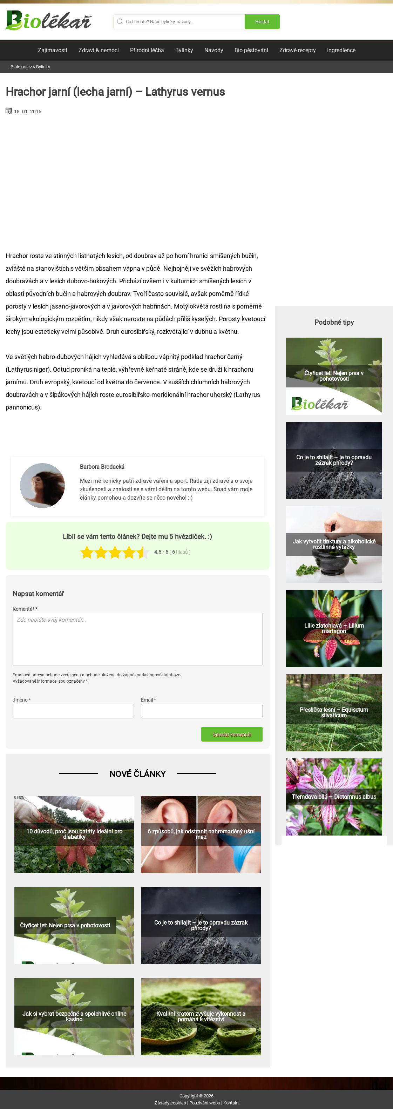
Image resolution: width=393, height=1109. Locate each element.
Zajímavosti (52, 50)
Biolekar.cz (21, 66)
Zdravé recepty (297, 50)
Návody (213, 50)
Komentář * (25, 609)
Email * (148, 700)
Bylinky (184, 50)
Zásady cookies (170, 1102)
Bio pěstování (251, 50)
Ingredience (341, 50)
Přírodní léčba (147, 50)
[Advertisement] (137, 180)
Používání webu (204, 1102)
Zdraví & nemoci (99, 50)
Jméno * (22, 700)
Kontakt (231, 1102)
